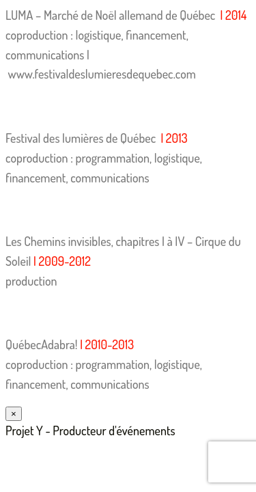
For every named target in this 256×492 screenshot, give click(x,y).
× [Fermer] (13, 414)
